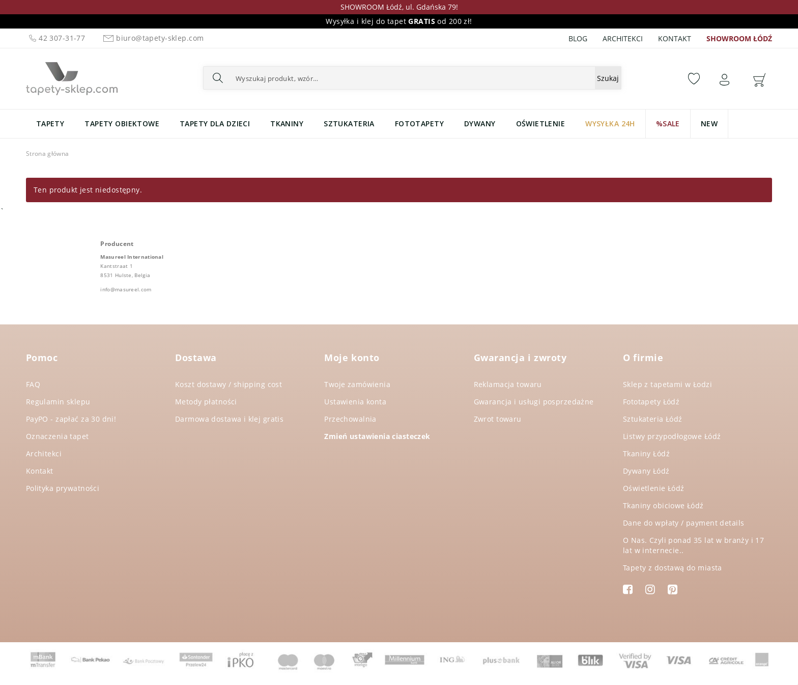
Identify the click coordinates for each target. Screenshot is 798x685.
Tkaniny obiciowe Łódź (663, 505)
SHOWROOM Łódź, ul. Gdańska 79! (399, 7)
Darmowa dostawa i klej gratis (229, 419)
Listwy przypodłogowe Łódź (672, 436)
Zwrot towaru (498, 419)
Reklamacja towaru (508, 384)
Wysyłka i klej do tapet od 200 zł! (399, 21)
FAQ (33, 384)
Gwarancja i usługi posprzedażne (534, 401)
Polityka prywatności (62, 488)
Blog (577, 38)
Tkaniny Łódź (646, 453)
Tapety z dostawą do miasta (672, 567)
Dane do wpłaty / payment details (683, 523)
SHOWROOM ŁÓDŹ (739, 38)
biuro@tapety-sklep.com (152, 38)
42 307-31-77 (56, 38)
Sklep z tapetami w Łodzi (667, 384)
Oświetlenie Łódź (654, 488)
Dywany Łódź (646, 471)
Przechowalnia (350, 419)
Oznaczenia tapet (57, 436)
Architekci (623, 38)
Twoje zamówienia (357, 384)
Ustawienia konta (355, 401)
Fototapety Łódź (651, 401)
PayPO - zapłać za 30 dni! (71, 419)
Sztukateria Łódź (652, 419)
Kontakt (674, 38)
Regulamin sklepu (58, 401)
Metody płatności (206, 401)
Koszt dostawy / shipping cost (228, 384)
